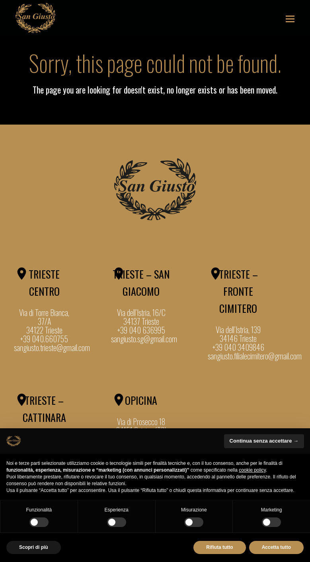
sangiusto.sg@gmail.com (144, 339)
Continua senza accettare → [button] (264, 441)
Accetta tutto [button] (276, 547)
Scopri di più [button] (33, 547)
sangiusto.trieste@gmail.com (52, 347)
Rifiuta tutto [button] (219, 547)
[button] (290, 18)
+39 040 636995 (141, 330)
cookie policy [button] (252, 470)
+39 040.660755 (44, 339)
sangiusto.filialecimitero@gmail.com (255, 356)
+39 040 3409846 (238, 347)
